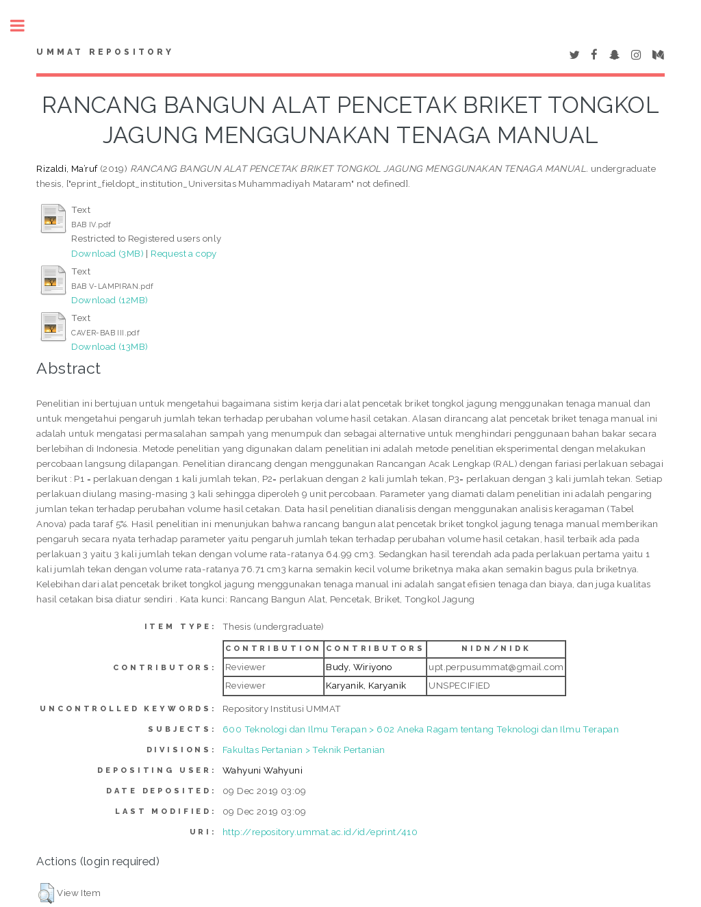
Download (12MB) (109, 299)
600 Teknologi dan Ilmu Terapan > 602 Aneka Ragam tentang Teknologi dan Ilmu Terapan (420, 729)
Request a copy (184, 253)
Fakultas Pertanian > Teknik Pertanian (303, 749)
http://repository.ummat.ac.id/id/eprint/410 (320, 831)
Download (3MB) (107, 253)
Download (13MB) (109, 346)
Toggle (24, 25)
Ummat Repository (105, 52)
